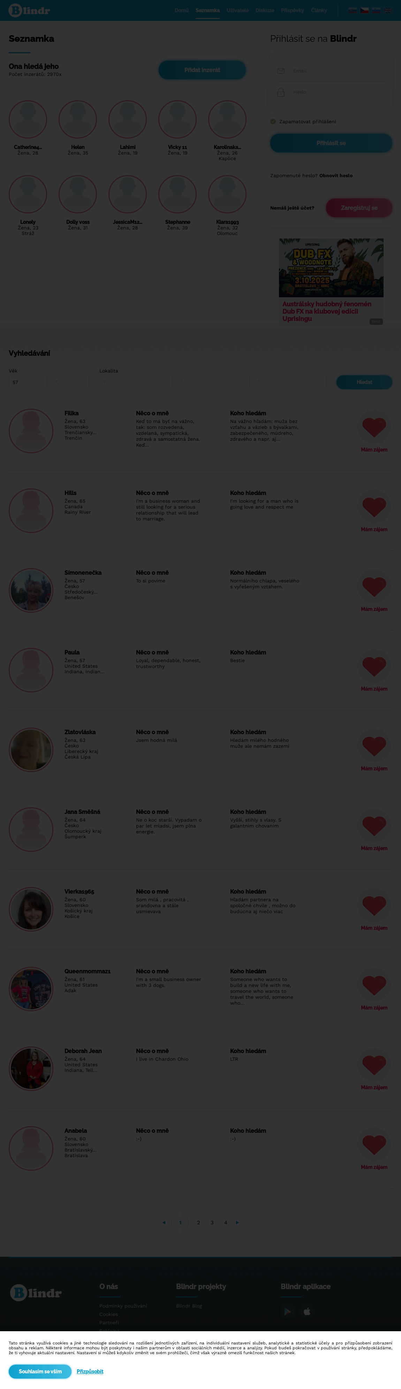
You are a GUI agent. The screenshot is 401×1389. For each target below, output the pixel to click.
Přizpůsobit (90, 1371)
